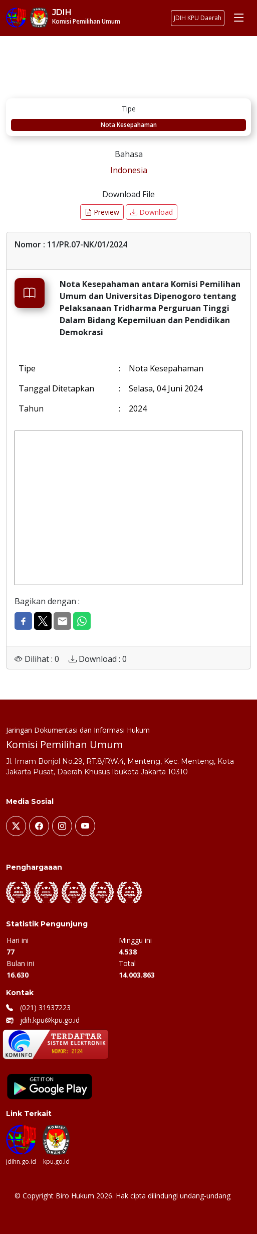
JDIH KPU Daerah (197, 18)
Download (151, 212)
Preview (102, 212)
